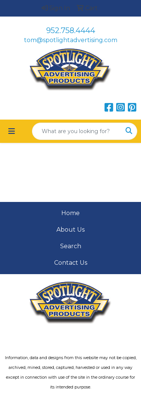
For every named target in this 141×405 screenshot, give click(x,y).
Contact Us (70, 262)
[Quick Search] (76, 131)
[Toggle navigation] (12, 131)
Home (70, 213)
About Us (70, 229)
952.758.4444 (70, 30)
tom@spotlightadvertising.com (70, 40)
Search (70, 246)
